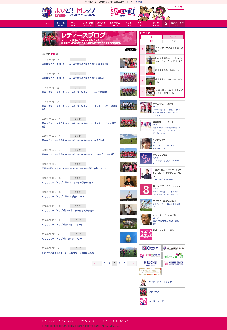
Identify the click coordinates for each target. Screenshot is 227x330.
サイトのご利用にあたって (115, 321)
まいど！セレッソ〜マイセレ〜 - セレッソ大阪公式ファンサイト (68, 12)
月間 (151, 41)
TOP (48, 24)
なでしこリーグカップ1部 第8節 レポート (63, 238)
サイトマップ (48, 321)
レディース (175, 7)
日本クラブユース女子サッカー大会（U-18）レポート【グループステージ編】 (78, 154)
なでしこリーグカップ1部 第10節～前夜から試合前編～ (68, 210)
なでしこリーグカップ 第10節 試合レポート (63, 196)
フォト (151, 37)
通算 (173, 41)
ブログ (78, 59)
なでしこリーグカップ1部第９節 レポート (62, 224)
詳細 (139, 2)
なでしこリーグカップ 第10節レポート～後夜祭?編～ (68, 182)
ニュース (172, 37)
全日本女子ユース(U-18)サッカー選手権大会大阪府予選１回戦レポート (75, 78)
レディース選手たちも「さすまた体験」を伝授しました (68, 252)
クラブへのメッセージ (67, 321)
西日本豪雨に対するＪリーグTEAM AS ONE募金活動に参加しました (74, 168)
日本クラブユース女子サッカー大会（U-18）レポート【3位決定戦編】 (75, 92)
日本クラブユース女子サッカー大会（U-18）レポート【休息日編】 (73, 140)
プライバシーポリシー (90, 321)
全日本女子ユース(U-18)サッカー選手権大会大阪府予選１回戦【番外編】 (76, 64)
